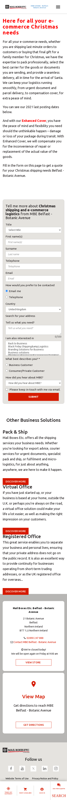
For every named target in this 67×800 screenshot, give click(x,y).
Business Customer (21, 364)
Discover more (16, 481)
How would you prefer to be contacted (30, 285)
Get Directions (33, 724)
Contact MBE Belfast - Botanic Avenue (35, 642)
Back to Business (33, 343)
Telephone (16, 297)
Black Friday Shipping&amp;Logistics (33, 346)
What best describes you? (22, 358)
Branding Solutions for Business (33, 349)
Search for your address (20, 315)
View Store (33, 662)
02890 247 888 (35, 638)
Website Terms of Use (17, 778)
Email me (15, 291)
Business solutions (33, 352)
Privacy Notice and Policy (45, 778)
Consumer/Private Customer (26, 370)
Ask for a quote (59, 788)
